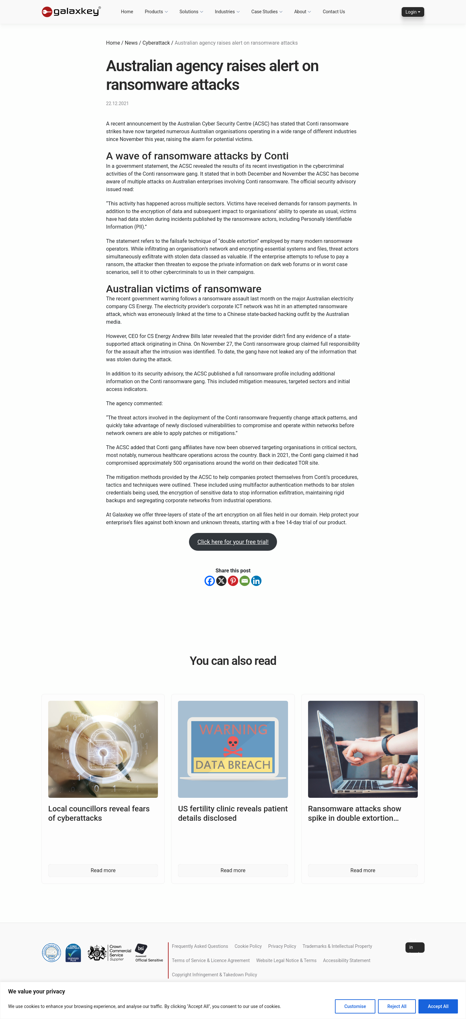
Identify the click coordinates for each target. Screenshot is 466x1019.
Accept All (438, 1006)
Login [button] (411, 12)
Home (113, 43)
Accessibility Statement (346, 960)
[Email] (244, 581)
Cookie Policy (248, 946)
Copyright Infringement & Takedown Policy (214, 974)
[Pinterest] (233, 581)
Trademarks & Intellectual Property (337, 946)
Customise (355, 1006)
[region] (233, 1000)
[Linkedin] (256, 581)
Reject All (396, 1006)
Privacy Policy (282, 946)
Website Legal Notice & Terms (286, 960)
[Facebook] (210, 581)
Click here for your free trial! (233, 541)
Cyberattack (156, 43)
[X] (221, 581)
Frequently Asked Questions (200, 946)
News (131, 43)
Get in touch (415, 947)
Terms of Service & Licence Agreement (211, 960)
